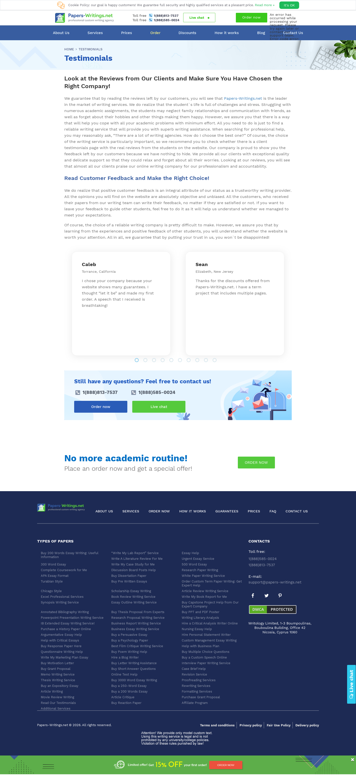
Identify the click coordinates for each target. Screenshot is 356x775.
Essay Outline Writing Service (134, 602)
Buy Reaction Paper (126, 703)
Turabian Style (52, 581)
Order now (251, 17)
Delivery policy (307, 725)
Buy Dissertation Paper (128, 576)
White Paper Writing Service (203, 576)
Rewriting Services (196, 686)
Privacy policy (251, 725)
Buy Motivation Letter (57, 663)
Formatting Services (197, 691)
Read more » (264, 5)
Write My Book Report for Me (204, 597)
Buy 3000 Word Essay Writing (134, 680)
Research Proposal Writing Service (138, 618)
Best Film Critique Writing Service (137, 646)
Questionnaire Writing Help (62, 652)
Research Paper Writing (200, 570)
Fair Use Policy (278, 725)
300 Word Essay (53, 564)
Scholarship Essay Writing (131, 591)
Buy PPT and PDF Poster (200, 612)
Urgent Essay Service (198, 559)
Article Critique (122, 697)
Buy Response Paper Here (61, 646)
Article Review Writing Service (205, 591)
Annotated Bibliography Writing (65, 612)
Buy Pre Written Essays (129, 581)
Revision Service (194, 674)
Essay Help (190, 553)
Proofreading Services (199, 680)
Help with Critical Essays (60, 640)
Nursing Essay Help (197, 629)
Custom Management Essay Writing (209, 640)
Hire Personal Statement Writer (206, 635)
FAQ (272, 511)
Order (155, 33)
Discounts (187, 33)
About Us (61, 33)
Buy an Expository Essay (59, 686)
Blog (261, 33)
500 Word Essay (194, 564)
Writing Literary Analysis (200, 618)
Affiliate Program (195, 703)
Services (95, 33)
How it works (227, 33)
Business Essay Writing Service (135, 629)
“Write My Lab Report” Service (135, 553)
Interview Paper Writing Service (206, 663)
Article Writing (52, 691)
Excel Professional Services (62, 597)
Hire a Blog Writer (125, 657)
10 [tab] (222, 360)
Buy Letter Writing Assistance (134, 663)
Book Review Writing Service (133, 597)
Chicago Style (51, 591)
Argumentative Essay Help (61, 635)
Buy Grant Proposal (55, 669)
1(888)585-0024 (166, 20)
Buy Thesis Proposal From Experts (137, 612)
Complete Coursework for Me (64, 570)
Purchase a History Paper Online (66, 629)
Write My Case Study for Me (133, 564)
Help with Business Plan (200, 646)
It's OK (289, 5)
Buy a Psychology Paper (129, 640)
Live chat (199, 17)
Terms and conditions (217, 725)
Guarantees (226, 511)
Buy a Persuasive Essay (129, 635)
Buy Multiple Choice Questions (205, 652)
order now (256, 462)
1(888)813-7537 (166, 16)
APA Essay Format (54, 576)
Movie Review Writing (57, 697)
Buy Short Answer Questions (133, 669)
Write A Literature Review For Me (137, 559)
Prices (126, 33)
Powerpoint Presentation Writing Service (72, 618)
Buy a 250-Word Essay (129, 686)
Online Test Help (124, 674)
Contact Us (297, 511)
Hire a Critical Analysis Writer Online (210, 623)
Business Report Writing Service (136, 623)
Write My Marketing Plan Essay (64, 657)
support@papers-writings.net (274, 582)
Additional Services (55, 708)
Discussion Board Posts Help (133, 570)
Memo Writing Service (58, 674)
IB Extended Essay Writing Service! (68, 623)
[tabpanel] (121, 303)
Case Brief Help (194, 669)
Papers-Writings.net (243, 98)
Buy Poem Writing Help (129, 652)
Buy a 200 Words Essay (129, 691)
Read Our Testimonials (58, 703)
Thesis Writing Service (58, 680)
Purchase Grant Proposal (201, 697)
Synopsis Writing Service (60, 602)
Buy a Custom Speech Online (204, 657)
